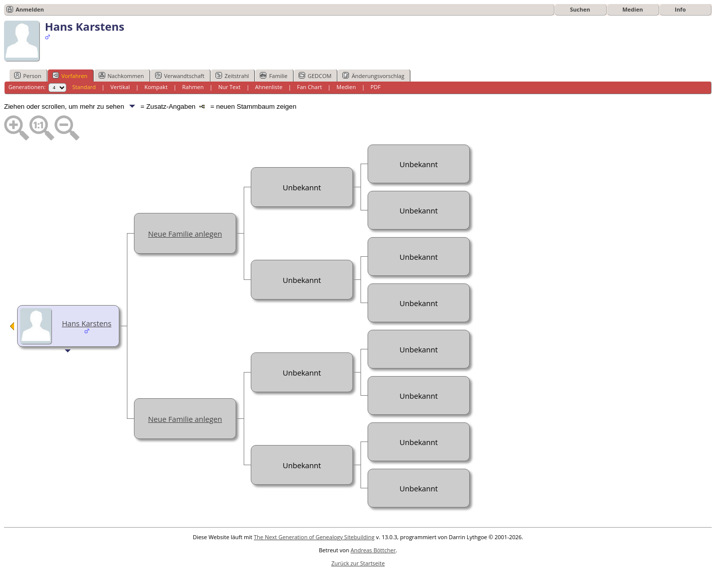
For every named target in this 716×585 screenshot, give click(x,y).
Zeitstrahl (232, 75)
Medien (632, 9)
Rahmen (193, 87)
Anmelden (30, 9)
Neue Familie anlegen (185, 234)
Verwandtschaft (179, 75)
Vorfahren (70, 75)
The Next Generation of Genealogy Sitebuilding (314, 537)
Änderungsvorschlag (373, 75)
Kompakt (156, 87)
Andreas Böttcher (373, 550)
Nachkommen (121, 75)
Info (680, 9)
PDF (376, 87)
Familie (273, 75)
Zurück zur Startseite (358, 563)
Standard (84, 87)
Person (27, 75)
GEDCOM (315, 75)
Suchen (580, 9)
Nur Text (229, 87)
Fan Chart (309, 87)
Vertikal (120, 87)
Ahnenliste (268, 87)
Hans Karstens (86, 323)
